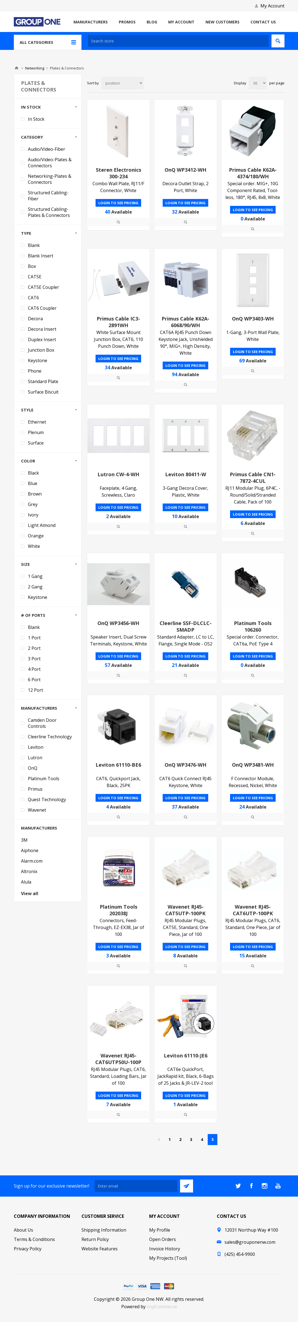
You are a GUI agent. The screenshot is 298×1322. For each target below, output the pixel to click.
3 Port (34, 659)
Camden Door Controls (42, 723)
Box (32, 266)
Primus (35, 789)
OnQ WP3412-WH (185, 169)
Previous (158, 1139)
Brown (35, 494)
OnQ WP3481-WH (253, 764)
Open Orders (162, 1239)
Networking (34, 68)
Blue (32, 483)
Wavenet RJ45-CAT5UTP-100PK (185, 910)
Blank (34, 245)
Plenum (36, 432)
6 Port (34, 680)
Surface (36, 443)
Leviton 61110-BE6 (118, 764)
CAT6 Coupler (42, 308)
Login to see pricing (118, 202)
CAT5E (34, 277)
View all (29, 893)
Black (33, 473)
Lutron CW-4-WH (118, 474)
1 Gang (35, 576)
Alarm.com (32, 861)
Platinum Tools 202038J (118, 910)
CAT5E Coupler (43, 287)
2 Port (34, 648)
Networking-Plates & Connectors (49, 179)
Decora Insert (42, 329)
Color (28, 461)
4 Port (34, 669)
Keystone (37, 360)
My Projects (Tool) (168, 1258)
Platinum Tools (43, 779)
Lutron (35, 758)
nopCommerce (162, 1307)
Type (26, 233)
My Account (272, 6)
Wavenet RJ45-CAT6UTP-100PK (253, 910)
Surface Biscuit (43, 392)
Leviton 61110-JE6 (185, 1055)
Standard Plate (43, 381)
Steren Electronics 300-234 (118, 173)
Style (27, 410)
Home (16, 68)
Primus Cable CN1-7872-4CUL (253, 477)
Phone (34, 371)
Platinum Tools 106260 (252, 626)
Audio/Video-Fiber (46, 149)
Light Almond (42, 525)
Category (32, 137)
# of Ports (33, 615)
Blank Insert (40, 256)
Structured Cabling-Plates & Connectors (49, 212)
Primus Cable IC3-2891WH (118, 322)
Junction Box (41, 350)
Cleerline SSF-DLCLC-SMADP (186, 626)
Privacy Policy (27, 1249)
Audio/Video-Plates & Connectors (50, 163)
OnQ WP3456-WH (118, 623)
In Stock (31, 107)
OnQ (32, 768)
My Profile (159, 1230)
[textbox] (178, 41)
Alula (26, 882)
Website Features (99, 1249)
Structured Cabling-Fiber (48, 196)
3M (24, 840)
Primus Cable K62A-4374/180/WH (253, 173)
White (34, 546)
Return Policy (95, 1239)
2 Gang (35, 587)
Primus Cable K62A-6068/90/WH (185, 322)
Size (25, 564)
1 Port (34, 638)
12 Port (35, 690)
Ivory (33, 515)
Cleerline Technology (50, 737)
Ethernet (37, 422)
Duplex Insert (42, 339)
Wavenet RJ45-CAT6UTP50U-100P (118, 1058)
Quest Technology (47, 799)
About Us (23, 1230)
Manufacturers (39, 708)
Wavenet (37, 810)
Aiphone (29, 850)
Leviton (35, 747)
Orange (36, 536)
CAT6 (33, 298)
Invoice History (164, 1249)
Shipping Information (103, 1230)
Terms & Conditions (34, 1239)
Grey (33, 504)
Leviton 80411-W (185, 474)
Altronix (29, 871)
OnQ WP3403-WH (253, 318)
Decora (35, 319)
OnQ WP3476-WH (185, 764)
